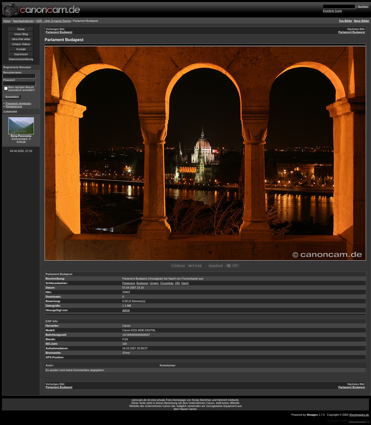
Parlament (128, 283)
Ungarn (154, 283)
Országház (166, 283)
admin (126, 310)
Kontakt (21, 49)
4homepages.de (359, 414)
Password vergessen (18, 103)
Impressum (21, 54)
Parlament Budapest (59, 32)
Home (7, 20)
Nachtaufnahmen (23, 20)
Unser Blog (21, 34)
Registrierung (14, 106)
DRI (177, 283)
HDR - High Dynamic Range (53, 20)
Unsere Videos (21, 44)
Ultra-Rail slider (21, 39)
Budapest (142, 283)
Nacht (185, 283)
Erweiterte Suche (332, 11)
